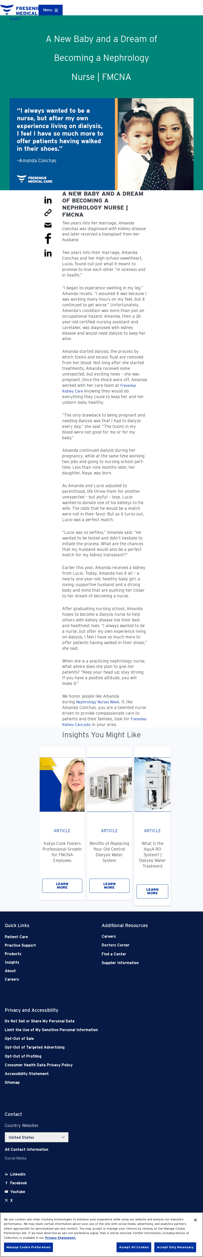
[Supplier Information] (140, 962)
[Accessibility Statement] (82, 1073)
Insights (12, 962)
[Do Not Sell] (82, 1021)
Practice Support (20, 945)
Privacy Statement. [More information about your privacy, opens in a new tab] (60, 1238)
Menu (47, 10)
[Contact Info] (26, 1149)
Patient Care (16, 937)
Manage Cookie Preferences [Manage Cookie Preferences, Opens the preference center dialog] (28, 1247)
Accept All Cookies (134, 1247)
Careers (12, 979)
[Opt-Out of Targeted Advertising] (82, 1047)
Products (13, 954)
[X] (11, 1200)
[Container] (51, 10)
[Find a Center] (140, 954)
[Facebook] (18, 1183)
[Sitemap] (82, 1082)
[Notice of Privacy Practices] (82, 1029)
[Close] (195, 1220)
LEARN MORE (62, 886)
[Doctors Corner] (140, 945)
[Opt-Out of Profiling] (82, 1056)
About (10, 971)
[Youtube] (17, 1191)
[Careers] (140, 936)
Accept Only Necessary (175, 1247)
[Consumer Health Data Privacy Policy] (82, 1065)
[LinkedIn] (18, 1174)
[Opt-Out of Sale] (82, 1038)
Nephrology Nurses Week (97, 702)
